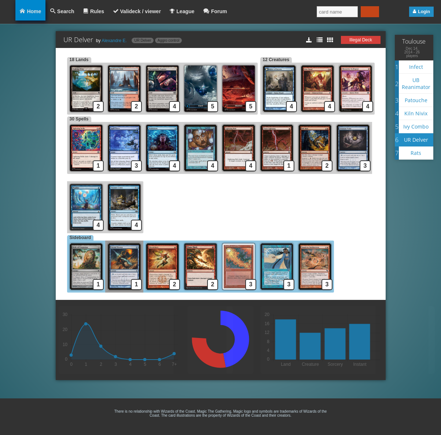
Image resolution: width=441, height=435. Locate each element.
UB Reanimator (416, 83)
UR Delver (142, 40)
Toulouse (414, 41)
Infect (416, 66)
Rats (416, 152)
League (185, 11)
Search (65, 11)
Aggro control (168, 40)
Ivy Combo (416, 126)
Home (34, 11)
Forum (219, 11)
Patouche (416, 100)
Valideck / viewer (140, 11)
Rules (97, 11)
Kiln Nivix (415, 113)
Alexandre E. (114, 40)
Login (424, 11)
